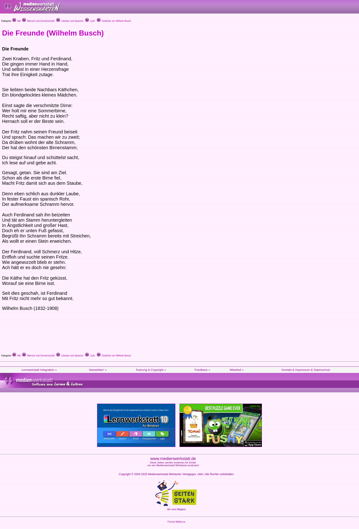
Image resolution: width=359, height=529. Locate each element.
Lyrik (90, 21)
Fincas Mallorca (176, 521)
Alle (16, 21)
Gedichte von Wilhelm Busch (114, 21)
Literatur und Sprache (69, 21)
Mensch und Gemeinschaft (38, 21)
